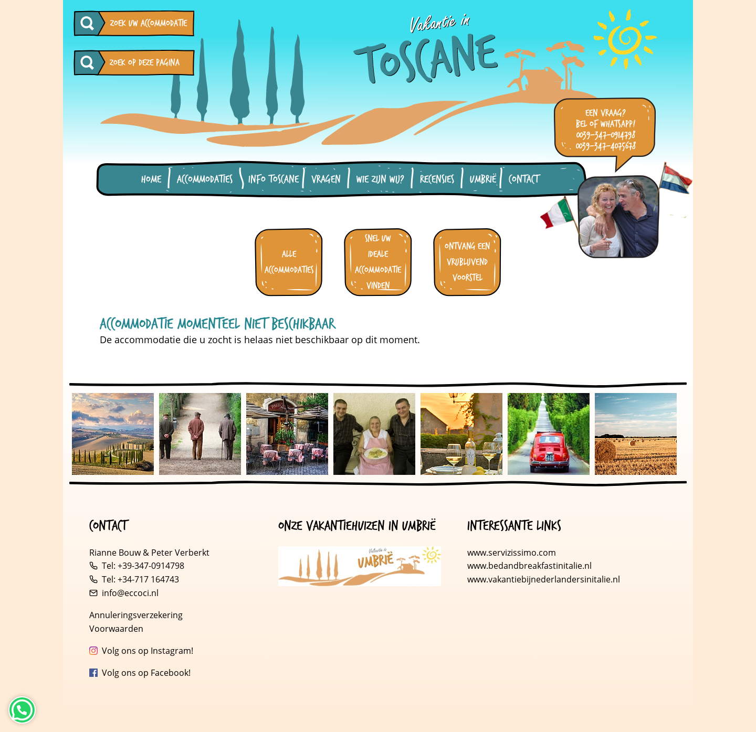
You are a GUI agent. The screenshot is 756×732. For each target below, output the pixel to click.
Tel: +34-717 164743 (140, 579)
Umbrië (483, 179)
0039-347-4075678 (606, 146)
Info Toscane (273, 179)
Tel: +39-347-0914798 (143, 565)
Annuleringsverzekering (136, 615)
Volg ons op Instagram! (147, 650)
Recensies (437, 179)
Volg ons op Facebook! (146, 672)
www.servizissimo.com (511, 552)
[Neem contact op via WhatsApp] (22, 710)
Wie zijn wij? (380, 179)
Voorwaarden (116, 628)
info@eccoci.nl (130, 593)
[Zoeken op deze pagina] (90, 63)
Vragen (326, 179)
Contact (524, 179)
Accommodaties (205, 179)
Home (151, 179)
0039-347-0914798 (605, 135)
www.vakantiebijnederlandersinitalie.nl (543, 579)
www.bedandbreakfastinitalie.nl (530, 565)
